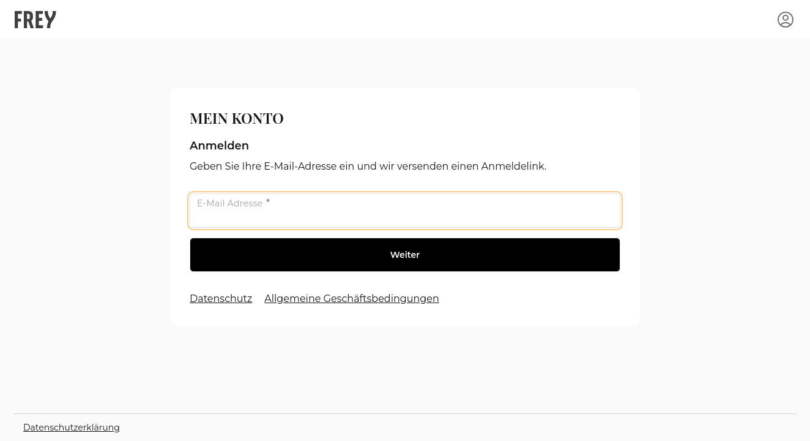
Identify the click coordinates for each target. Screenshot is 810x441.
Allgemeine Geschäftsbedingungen (351, 298)
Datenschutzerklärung (71, 427)
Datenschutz (221, 298)
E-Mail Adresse (233, 203)
